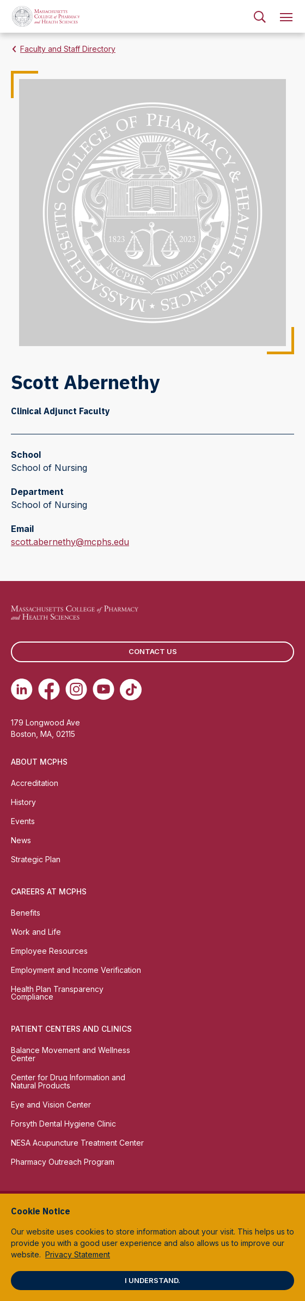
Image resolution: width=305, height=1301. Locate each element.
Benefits (25, 912)
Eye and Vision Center (51, 1104)
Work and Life (36, 931)
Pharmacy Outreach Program (62, 1161)
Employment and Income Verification (76, 970)
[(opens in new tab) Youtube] (103, 689)
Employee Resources (49, 950)
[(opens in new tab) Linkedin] (22, 689)
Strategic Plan (35, 859)
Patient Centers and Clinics (71, 1028)
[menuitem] (260, 16)
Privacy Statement (77, 1254)
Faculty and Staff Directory (67, 48)
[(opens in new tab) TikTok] (131, 689)
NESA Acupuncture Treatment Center (77, 1142)
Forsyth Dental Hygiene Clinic (63, 1123)
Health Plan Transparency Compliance (57, 993)
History (23, 802)
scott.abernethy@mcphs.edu (70, 541)
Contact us (153, 651)
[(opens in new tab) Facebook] (49, 689)
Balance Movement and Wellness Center (70, 1054)
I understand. (152, 1280)
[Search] (260, 16)
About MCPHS (39, 761)
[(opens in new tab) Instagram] (76, 689)
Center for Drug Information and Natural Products (68, 1081)
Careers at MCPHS (49, 891)
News (21, 840)
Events (23, 821)
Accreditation (34, 783)
